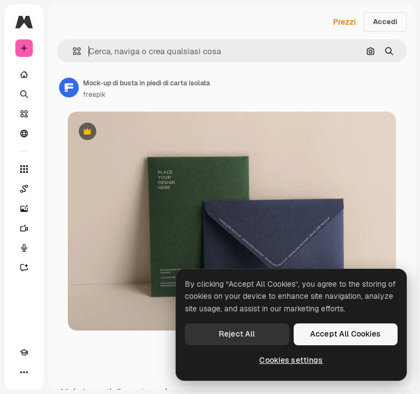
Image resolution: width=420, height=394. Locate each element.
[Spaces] (24, 189)
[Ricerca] (24, 94)
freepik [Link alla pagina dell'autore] (94, 94)
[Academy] (24, 352)
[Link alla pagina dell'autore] (69, 87)
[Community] (24, 133)
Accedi (385, 21)
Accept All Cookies (345, 334)
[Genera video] (24, 228)
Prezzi (344, 22)
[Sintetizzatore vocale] (24, 248)
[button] (72, 51)
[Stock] (24, 114)
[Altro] (24, 372)
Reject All (237, 334)
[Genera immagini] (24, 208)
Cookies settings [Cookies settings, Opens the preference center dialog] (291, 360)
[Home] (24, 74)
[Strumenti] (24, 169)
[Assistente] (24, 267)
